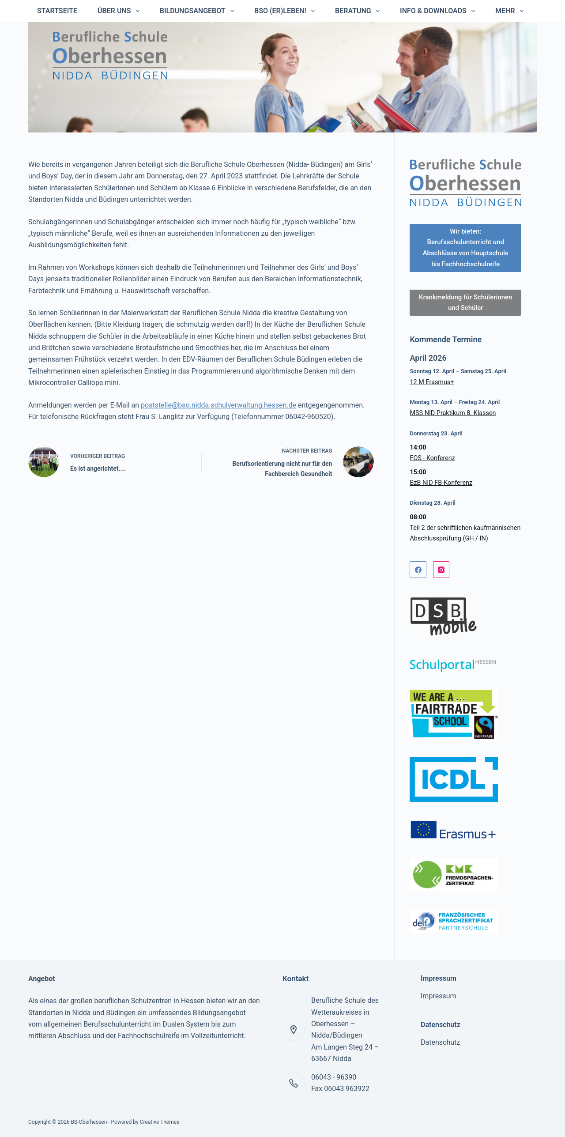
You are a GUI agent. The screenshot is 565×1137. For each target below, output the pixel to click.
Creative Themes (160, 1122)
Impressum (438, 996)
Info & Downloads (439, 11)
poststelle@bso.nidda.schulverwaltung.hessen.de (218, 405)
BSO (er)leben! (286, 11)
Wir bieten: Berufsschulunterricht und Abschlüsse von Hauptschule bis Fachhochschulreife (465, 247)
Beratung (359, 11)
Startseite (57, 11)
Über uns (120, 11)
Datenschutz (440, 1042)
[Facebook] (418, 569)
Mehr (511, 11)
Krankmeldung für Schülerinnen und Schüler (465, 302)
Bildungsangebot (198, 11)
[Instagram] (441, 569)
